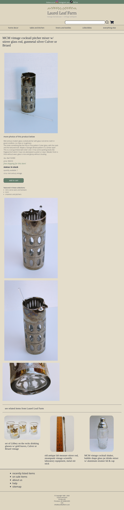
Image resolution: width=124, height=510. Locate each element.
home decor (13, 28)
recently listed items (23, 473)
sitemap (16, 486)
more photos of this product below (19, 136)
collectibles (87, 28)
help (14, 483)
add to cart (13, 180)
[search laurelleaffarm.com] (107, 22)
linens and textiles (63, 28)
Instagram (62, 2)
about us (17, 480)
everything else (109, 28)
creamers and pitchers (13, 194)
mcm (7, 192)
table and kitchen (37, 28)
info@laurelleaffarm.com (62, 505)
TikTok (75, 2)
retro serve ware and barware (16, 190)
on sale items (19, 476)
